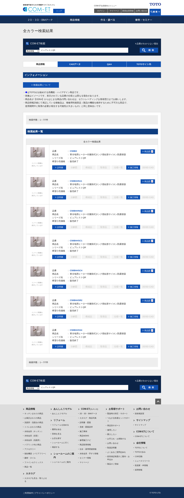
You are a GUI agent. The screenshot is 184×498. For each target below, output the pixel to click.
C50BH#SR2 (76, 300)
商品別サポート (113, 425)
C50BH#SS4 (76, 330)
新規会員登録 (128, 11)
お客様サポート (117, 409)
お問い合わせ (141, 11)
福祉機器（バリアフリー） (35, 453)
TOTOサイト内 (143, 64)
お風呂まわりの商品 (32, 418)
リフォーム (59, 420)
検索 (155, 12)
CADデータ (74, 64)
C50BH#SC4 (76, 270)
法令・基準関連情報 (88, 449)
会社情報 (140, 443)
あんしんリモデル (62, 409)
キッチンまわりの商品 (33, 413)
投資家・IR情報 (141, 465)
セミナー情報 (85, 458)
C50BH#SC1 (76, 240)
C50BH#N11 (76, 181)
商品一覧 (28, 467)
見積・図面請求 (86, 427)
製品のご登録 (112, 464)
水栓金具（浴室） (31, 436)
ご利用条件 (28, 493)
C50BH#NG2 (76, 211)
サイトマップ (143, 420)
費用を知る (56, 429)
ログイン (101, 11)
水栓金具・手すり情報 (89, 453)
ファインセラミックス (33, 462)
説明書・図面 (85, 422)
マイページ (114, 11)
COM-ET (89, 409)
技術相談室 (139, 413)
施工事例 (83, 431)
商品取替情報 (85, 445)
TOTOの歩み (140, 452)
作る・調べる (109, 19)
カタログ (30, 473)
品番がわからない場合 (147, 43)
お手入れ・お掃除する (116, 439)
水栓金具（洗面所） (32, 440)
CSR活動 (138, 456)
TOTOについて (141, 448)
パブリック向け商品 (32, 445)
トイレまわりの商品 (32, 427)
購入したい (112, 434)
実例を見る (56, 434)
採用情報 (138, 470)
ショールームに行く (60, 443)
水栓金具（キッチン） (33, 431)
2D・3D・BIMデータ (40, 19)
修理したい (112, 430)
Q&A (109, 64)
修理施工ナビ (85, 440)
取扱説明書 (112, 448)
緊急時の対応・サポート (117, 413)
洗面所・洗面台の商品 (33, 422)
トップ (59, 11)
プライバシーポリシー (45, 493)
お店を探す (56, 438)
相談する (56, 447)
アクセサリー (30, 449)
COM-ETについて (145, 431)
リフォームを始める (60, 425)
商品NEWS (84, 436)
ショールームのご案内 (61, 462)
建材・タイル (30, 458)
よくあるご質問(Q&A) (116, 452)
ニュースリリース (142, 461)
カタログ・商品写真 (88, 418)
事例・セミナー (143, 19)
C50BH (73, 151)
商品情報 (74, 19)
